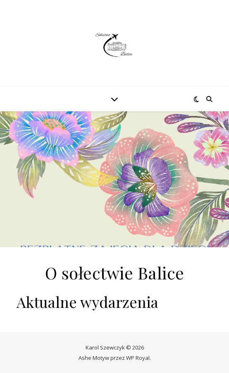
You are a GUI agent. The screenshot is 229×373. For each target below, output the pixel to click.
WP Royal (138, 357)
